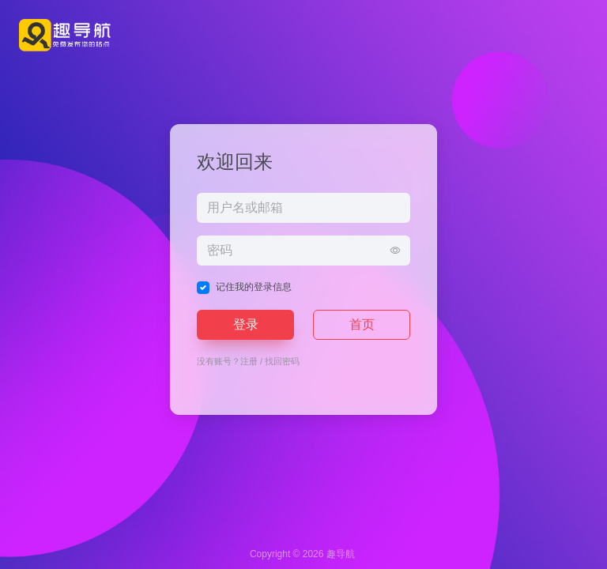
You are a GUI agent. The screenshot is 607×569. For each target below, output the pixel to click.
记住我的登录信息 (254, 286)
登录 (245, 324)
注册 (249, 361)
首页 (362, 324)
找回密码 (282, 361)
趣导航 (340, 554)
